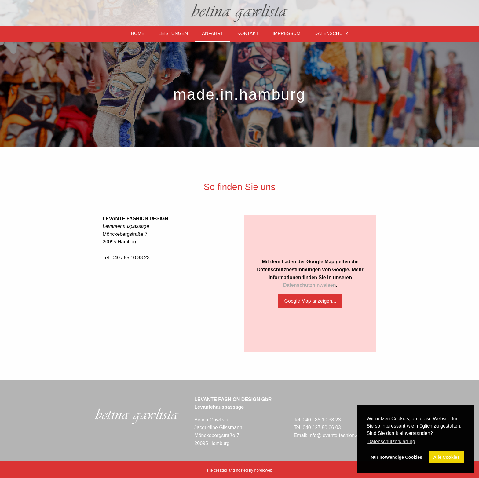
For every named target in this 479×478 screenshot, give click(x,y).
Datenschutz (331, 33)
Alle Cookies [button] (446, 457)
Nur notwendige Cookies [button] (396, 457)
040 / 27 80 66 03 (322, 427)
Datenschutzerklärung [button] (391, 441)
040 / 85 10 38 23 (322, 419)
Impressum (286, 33)
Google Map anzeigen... (310, 301)
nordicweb (263, 470)
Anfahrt (212, 33)
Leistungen (173, 33)
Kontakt (248, 33)
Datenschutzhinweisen (309, 285)
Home (137, 33)
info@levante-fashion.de (335, 435)
